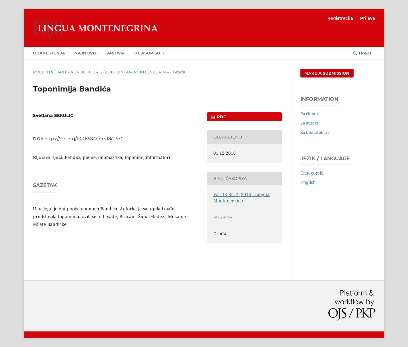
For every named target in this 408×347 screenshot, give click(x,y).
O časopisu (147, 52)
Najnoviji (86, 52)
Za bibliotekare (315, 132)
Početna (43, 71)
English (308, 182)
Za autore (309, 123)
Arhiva (115, 52)
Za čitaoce (309, 113)
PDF (221, 116)
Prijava (367, 18)
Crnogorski (311, 173)
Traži (362, 52)
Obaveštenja (49, 52)
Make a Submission (327, 73)
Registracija (340, 18)
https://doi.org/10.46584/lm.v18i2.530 (83, 139)
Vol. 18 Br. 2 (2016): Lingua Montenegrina (123, 71)
